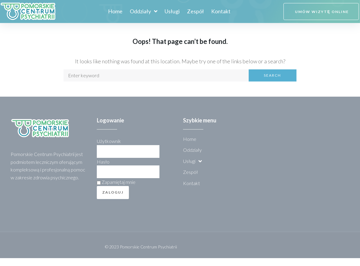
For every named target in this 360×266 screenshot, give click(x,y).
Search (272, 83)
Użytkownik (109, 149)
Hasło (103, 169)
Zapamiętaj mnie (116, 190)
